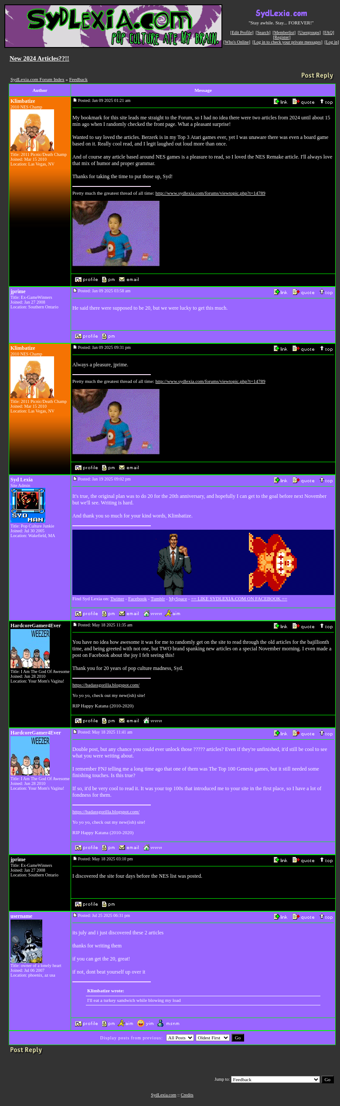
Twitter (117, 598)
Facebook (137, 598)
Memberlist (284, 32)
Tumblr (158, 598)
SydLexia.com (163, 1094)
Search (263, 32)
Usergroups (309, 32)
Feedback (78, 79)
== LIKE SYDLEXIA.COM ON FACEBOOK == (239, 598)
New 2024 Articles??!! (39, 58)
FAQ (328, 32)
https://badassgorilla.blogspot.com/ (105, 684)
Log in (331, 42)
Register (282, 37)
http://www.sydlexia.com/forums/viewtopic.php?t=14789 (210, 193)
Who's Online (237, 42)
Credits (187, 1094)
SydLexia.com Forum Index (37, 79)
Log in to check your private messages (287, 42)
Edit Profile (242, 32)
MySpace (178, 598)
